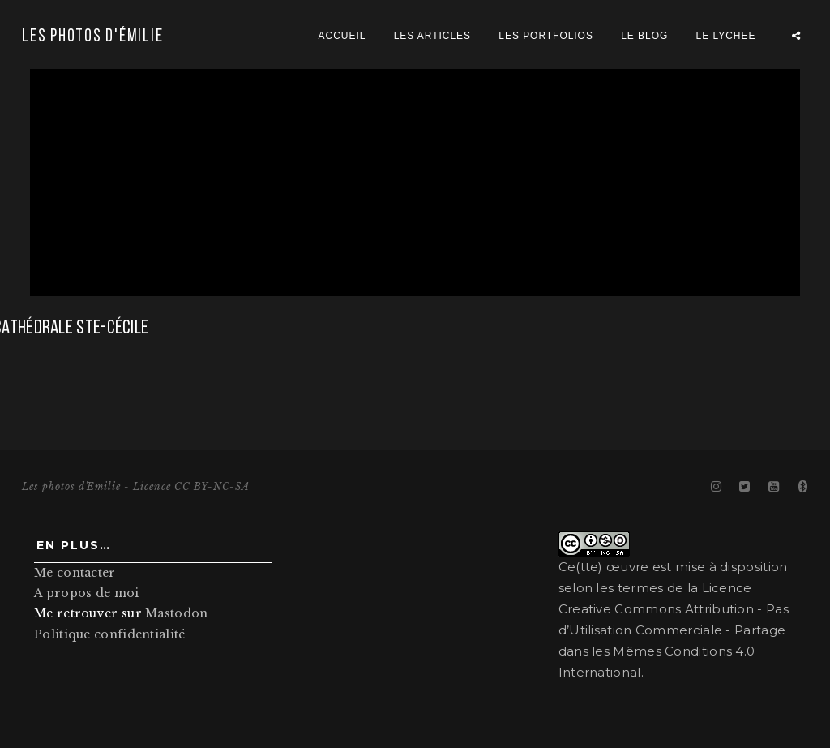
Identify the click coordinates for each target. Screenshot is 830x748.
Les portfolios (545, 35)
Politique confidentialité (110, 634)
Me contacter (75, 572)
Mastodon (176, 613)
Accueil (342, 35)
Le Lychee (726, 35)
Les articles (432, 35)
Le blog (644, 35)
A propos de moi (86, 593)
